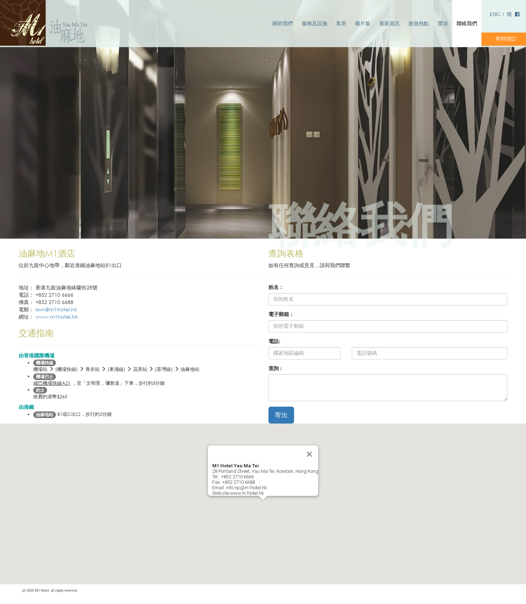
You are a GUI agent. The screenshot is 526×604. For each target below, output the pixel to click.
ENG (495, 14)
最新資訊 (389, 23)
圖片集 (362, 23)
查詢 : (275, 368)
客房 (341, 23)
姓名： (276, 287)
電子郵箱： (281, 314)
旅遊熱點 (418, 23)
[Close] (309, 454)
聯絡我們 (467, 23)
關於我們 (282, 23)
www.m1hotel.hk (56, 316)
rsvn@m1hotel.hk (56, 309)
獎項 (443, 23)
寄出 (281, 415)
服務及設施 (314, 23)
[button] (263, 506)
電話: (274, 341)
